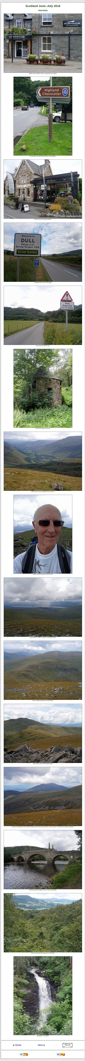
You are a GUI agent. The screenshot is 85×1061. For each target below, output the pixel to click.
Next (41, 1045)
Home (17, 1045)
